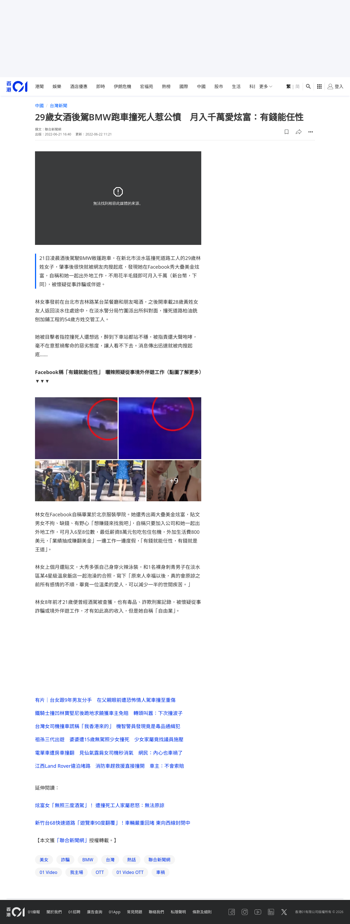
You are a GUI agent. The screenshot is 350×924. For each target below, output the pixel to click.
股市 (218, 86)
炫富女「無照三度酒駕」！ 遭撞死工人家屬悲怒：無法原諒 (99, 805)
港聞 (39, 86)
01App (114, 911)
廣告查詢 (94, 911)
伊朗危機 (122, 86)
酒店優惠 (79, 86)
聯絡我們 (156, 911)
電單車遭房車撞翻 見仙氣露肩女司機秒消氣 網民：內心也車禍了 (109, 752)
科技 (253, 86)
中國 (201, 86)
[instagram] (244, 912)
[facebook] (231, 912)
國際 (183, 86)
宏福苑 (146, 86)
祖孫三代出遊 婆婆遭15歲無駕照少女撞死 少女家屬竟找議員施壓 (109, 739)
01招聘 (74, 911)
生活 (236, 86)
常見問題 (134, 911)
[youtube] (258, 912)
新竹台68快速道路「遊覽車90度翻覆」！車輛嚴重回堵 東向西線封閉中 (112, 822)
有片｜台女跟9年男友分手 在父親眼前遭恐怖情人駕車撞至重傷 (105, 700)
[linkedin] (271, 912)
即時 (100, 86)
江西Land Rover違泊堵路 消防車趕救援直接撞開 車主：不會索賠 (109, 766)
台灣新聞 (58, 106)
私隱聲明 (178, 911)
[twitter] (284, 912)
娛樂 (56, 86)
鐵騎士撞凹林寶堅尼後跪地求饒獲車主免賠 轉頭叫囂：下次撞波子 (109, 713)
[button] (286, 132)
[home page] (17, 86)
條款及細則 (202, 911)
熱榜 (166, 86)
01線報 (34, 911)
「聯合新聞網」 (72, 840)
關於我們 (54, 911)
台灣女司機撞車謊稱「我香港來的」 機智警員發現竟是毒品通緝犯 (107, 726)
